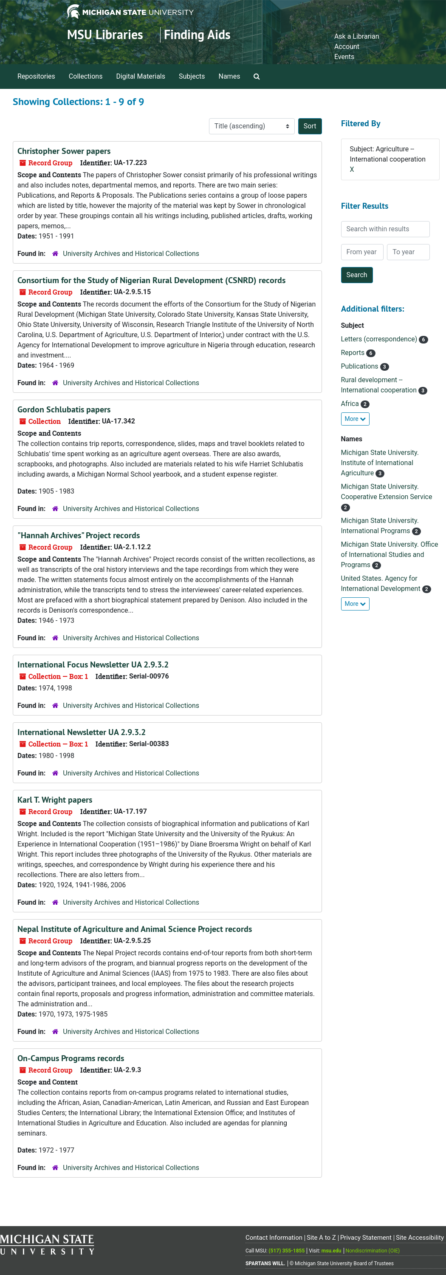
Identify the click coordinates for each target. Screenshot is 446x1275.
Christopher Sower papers (63, 150)
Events (344, 57)
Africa (351, 404)
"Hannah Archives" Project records (78, 535)
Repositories (36, 76)
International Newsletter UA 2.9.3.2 (81, 732)
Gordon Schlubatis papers (63, 409)
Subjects (192, 76)
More (355, 418)
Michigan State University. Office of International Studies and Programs (389, 554)
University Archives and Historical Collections (131, 254)
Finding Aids (197, 34)
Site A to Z (321, 1237)
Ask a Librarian (356, 36)
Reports (354, 353)
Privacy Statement (366, 1237)
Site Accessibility (420, 1237)
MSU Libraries (105, 34)
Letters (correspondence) (380, 339)
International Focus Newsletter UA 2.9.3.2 (93, 664)
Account (346, 47)
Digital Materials (140, 76)
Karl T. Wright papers (54, 799)
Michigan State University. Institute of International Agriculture (380, 463)
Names (229, 76)
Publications (360, 366)
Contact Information (274, 1237)
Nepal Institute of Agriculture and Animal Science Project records (134, 928)
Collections (86, 76)
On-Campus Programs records (70, 1058)
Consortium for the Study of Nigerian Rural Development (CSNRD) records (151, 280)
